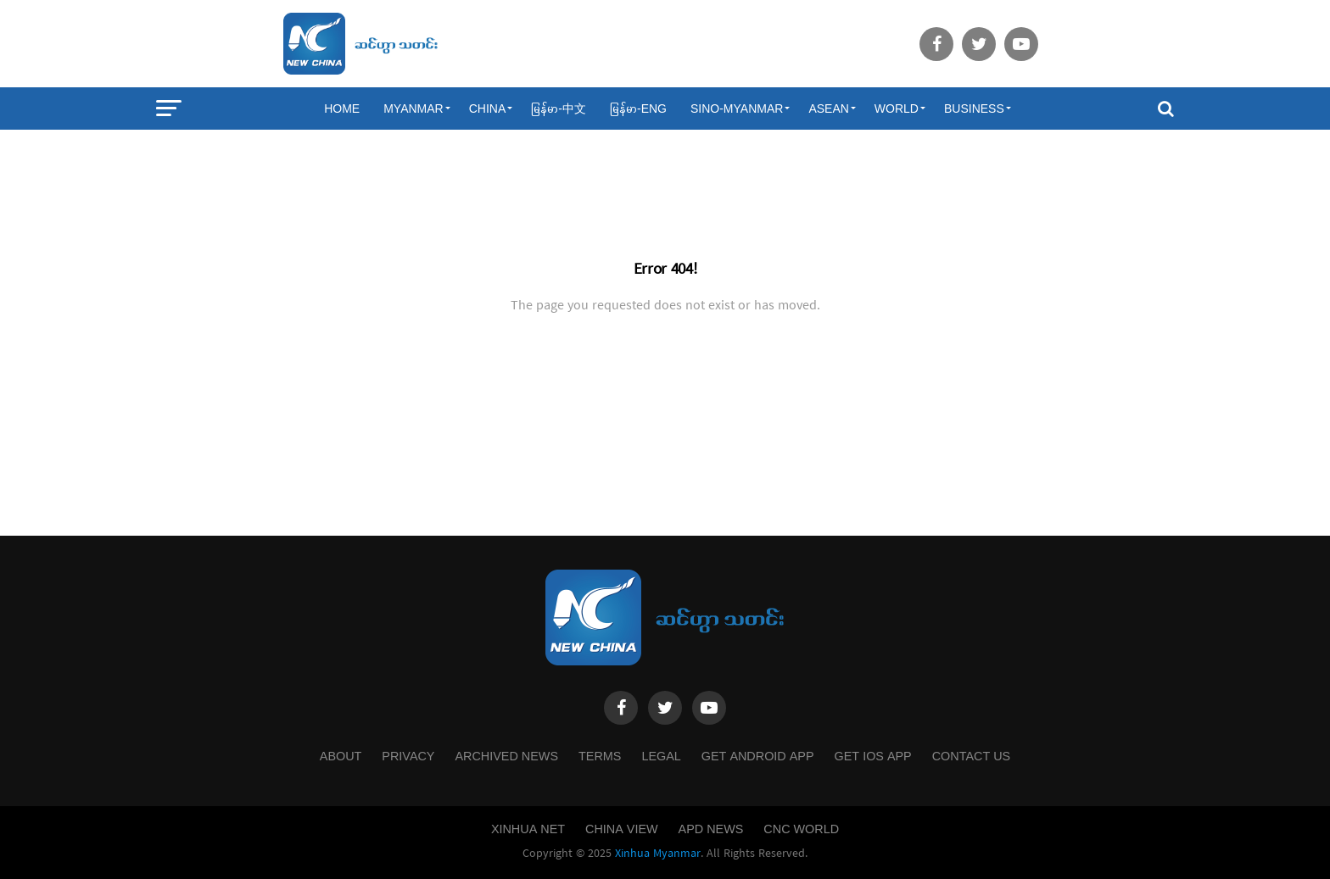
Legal (660, 756)
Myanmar (413, 108)
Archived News (506, 756)
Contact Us (971, 756)
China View (621, 829)
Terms (599, 756)
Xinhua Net (528, 829)
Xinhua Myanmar (658, 853)
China (487, 108)
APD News (711, 829)
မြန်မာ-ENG (638, 108)
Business (974, 108)
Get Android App (757, 756)
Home (342, 108)
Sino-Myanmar (736, 108)
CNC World (801, 829)
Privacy (408, 756)
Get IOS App (873, 756)
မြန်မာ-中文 (558, 108)
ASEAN (828, 108)
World (897, 108)
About (341, 756)
